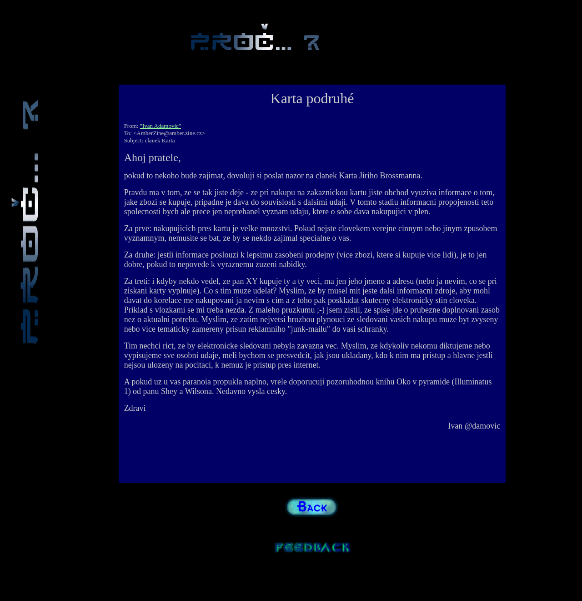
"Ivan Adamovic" (160, 125)
